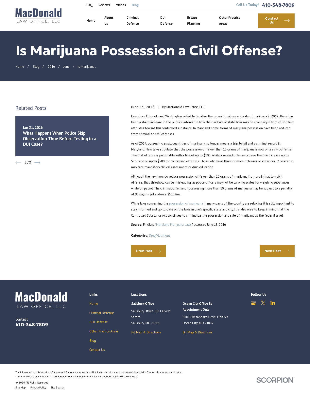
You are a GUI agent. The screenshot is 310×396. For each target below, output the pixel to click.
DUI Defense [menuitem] (166, 20)
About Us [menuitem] (108, 20)
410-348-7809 (278, 5)
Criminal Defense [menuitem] (133, 20)
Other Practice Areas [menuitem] (229, 20)
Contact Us (97, 349)
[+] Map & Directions (146, 332)
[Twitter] (263, 303)
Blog (135, 5)
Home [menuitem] (91, 20)
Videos (121, 5)
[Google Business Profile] (253, 303)
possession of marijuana (186, 203)
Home (93, 303)
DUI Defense (98, 322)
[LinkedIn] (272, 303)
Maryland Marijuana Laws (174, 224)
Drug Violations (159, 235)
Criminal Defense (101, 313)
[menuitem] (20, 387)
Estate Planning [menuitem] (193, 20)
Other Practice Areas (103, 331)
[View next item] (37, 163)
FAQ (90, 5)
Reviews (104, 5)
